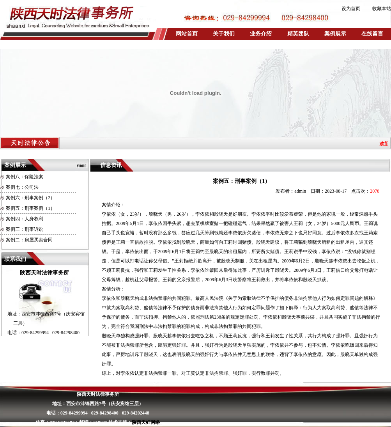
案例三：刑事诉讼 (24, 229)
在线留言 (372, 34)
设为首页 (350, 8)
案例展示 (335, 34)
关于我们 (224, 34)
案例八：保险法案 (24, 176)
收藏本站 (381, 8)
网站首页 (187, 34)
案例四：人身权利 (24, 218)
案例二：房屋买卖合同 (29, 240)
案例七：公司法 (22, 187)
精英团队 (298, 34)
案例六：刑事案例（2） (30, 197)
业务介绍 (261, 34)
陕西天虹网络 (146, 422)
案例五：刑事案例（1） (30, 208)
